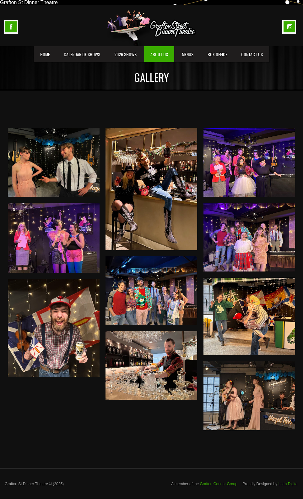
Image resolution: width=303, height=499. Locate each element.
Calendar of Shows (82, 54)
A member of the (204, 484)
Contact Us (252, 54)
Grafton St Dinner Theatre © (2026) (34, 484)
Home (45, 54)
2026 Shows (125, 54)
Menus (187, 54)
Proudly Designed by (270, 484)
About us (159, 54)
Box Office (217, 54)
